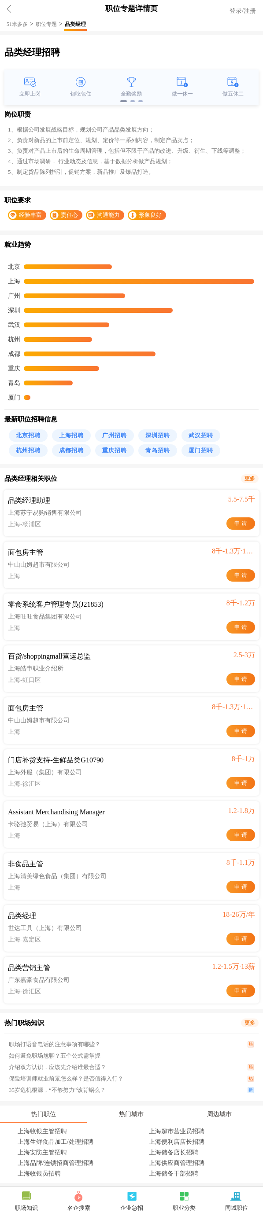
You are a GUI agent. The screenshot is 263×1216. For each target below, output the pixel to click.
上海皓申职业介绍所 (35, 668)
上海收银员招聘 (39, 1173)
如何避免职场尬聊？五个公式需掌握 (54, 1055)
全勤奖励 (131, 94)
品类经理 (75, 24)
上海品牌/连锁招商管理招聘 (55, 1163)
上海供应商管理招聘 (176, 1163)
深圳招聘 (157, 435)
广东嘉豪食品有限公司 (39, 980)
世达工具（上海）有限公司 (45, 928)
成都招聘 (71, 450)
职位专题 (46, 24)
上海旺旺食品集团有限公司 (45, 616)
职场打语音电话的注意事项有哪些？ (54, 1044)
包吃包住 (80, 94)
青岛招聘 (157, 450)
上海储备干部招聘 (173, 1173)
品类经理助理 (29, 500)
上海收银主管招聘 (42, 1131)
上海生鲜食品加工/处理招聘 (55, 1142)
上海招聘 (71, 435)
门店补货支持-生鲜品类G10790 (56, 760)
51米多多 (17, 24)
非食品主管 (25, 864)
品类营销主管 (29, 967)
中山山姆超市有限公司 (39, 564)
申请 (241, 523)
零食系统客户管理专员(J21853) (56, 604)
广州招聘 (114, 435)
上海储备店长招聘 (173, 1152)
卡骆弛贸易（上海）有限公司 (48, 824)
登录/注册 (243, 10)
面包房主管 (25, 552)
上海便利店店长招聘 (176, 1142)
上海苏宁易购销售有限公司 (45, 512)
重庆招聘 (114, 450)
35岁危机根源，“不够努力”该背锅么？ (57, 1090)
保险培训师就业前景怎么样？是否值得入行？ (66, 1078)
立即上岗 (30, 94)
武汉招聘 (201, 435)
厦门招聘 (201, 450)
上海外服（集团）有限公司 (45, 772)
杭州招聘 (28, 450)
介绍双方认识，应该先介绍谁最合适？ (57, 1067)
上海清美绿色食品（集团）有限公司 (57, 876)
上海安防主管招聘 (42, 1152)
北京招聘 (28, 435)
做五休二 (233, 94)
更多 (249, 479)
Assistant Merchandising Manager (56, 812)
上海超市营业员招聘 (176, 1131)
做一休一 (182, 94)
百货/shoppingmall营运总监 (49, 656)
